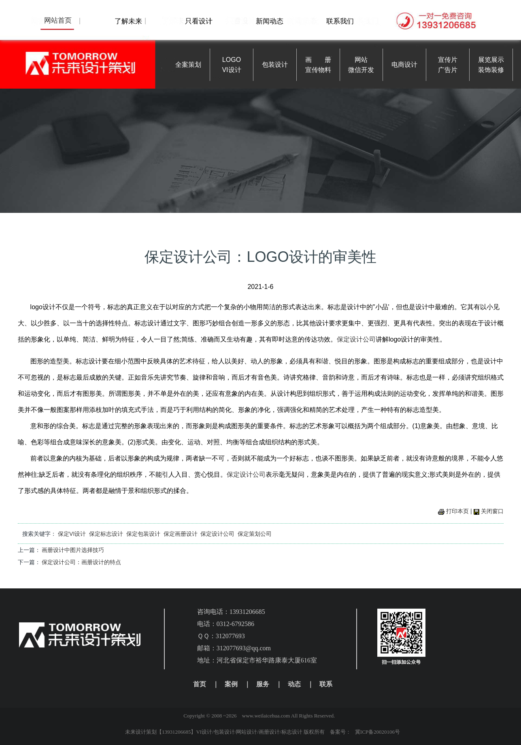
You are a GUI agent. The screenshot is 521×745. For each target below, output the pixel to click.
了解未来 (128, 21)
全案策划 (188, 64)
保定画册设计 (181, 534)
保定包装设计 (143, 534)
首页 (199, 684)
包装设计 (275, 64)
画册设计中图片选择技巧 (73, 550)
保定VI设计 (72, 534)
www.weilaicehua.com (266, 716)
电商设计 (404, 64)
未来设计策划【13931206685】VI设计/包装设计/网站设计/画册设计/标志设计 (213, 732)
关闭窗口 (492, 511)
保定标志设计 (106, 534)
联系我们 (340, 21)
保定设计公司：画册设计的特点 (81, 562)
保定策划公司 (255, 534)
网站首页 (58, 20)
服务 (262, 684)
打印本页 (457, 511)
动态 (294, 684)
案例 (231, 684)
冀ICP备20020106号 (377, 732)
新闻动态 (269, 21)
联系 (325, 684)
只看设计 (199, 21)
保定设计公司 (356, 339)
